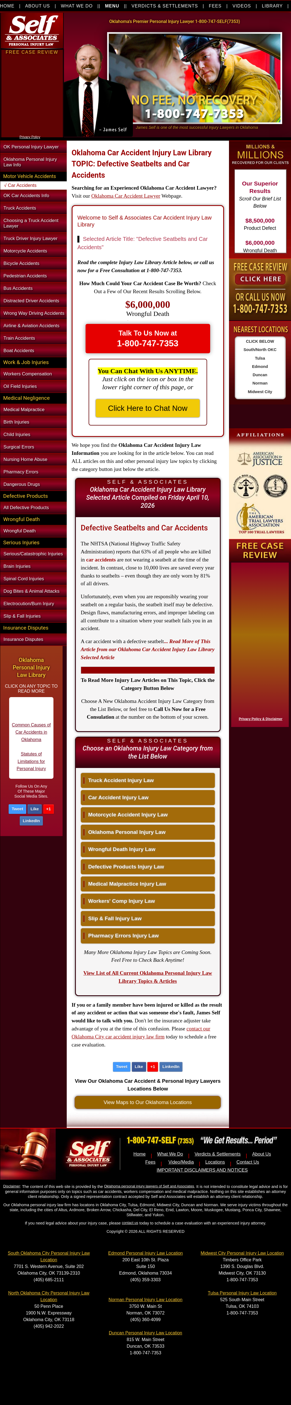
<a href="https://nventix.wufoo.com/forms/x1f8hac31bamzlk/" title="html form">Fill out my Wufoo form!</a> (259, 643)
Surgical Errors (19, 447)
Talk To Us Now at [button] (148, 338)
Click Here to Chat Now (147, 408)
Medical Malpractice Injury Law (124, 884)
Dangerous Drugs (22, 484)
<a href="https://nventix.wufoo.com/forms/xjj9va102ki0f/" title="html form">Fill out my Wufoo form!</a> (32, 132)
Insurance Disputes (23, 639)
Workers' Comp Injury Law (119, 901)
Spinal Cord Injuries (24, 578)
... (148, 649)
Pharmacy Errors (21, 472)
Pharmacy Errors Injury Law (121, 936)
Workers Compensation (28, 374)
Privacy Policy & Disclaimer (260, 719)
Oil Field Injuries (20, 386)
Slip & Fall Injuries (22, 616)
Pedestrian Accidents (25, 276)
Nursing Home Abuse (26, 459)
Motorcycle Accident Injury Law (125, 815)
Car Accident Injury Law (116, 797)
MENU (112, 6)
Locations (215, 1162)
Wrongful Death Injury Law (119, 849)
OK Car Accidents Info (26, 195)
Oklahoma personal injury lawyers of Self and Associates (149, 1186)
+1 (48, 808)
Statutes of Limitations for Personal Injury (31, 766)
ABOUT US (37, 6)
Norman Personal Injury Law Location (145, 1299)
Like (34, 808)
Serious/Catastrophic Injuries (33, 553)
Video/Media (181, 1162)
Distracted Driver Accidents (31, 300)
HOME (7, 6)
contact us (130, 1223)
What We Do (170, 1154)
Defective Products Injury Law (123, 867)
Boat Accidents (19, 350)
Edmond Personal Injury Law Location (145, 1253)
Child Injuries (17, 434)
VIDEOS (242, 6)
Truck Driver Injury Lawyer (31, 238)
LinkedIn (31, 820)
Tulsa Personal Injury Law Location (242, 1293)
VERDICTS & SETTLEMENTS (165, 6)
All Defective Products (26, 507)
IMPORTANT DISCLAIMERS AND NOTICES (202, 1170)
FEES (215, 6)
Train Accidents (19, 338)
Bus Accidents (18, 288)
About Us (261, 1154)
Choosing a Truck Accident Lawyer (31, 223)
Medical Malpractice (24, 409)
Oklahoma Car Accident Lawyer (125, 196)
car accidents (101, 560)
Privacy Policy (30, 137)
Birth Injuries (16, 422)
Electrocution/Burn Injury (29, 603)
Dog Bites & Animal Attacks (32, 591)
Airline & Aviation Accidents (32, 325)
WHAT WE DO (77, 6)
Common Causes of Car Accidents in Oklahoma (31, 737)
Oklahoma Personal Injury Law (124, 832)
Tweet (17, 808)
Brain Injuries (17, 566)
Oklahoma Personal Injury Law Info (30, 162)
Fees (150, 1162)
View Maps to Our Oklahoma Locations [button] (148, 1102)
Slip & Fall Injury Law (112, 918)
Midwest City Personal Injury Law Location (242, 1253)
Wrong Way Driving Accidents (34, 313)
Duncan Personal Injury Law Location (145, 1333)
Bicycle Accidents (22, 263)
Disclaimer (11, 1186)
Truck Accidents (20, 208)
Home (139, 1154)
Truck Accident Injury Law (118, 780)
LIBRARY (272, 6)
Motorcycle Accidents (25, 251)
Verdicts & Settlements (218, 1154)
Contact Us (247, 1162)
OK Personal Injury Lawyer (31, 146)
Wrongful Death (20, 530)
